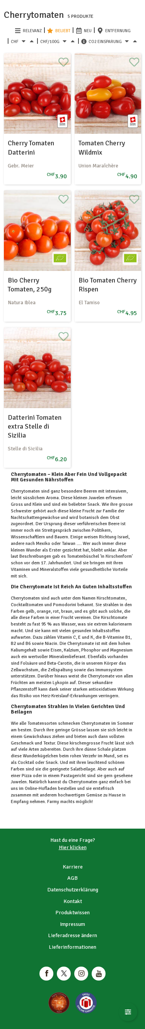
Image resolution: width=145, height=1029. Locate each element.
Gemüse (94, 795)
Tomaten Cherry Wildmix (101, 147)
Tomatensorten (42, 723)
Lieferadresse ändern (72, 935)
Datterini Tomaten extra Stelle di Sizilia (34, 426)
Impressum (72, 924)
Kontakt (72, 901)
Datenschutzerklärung (72, 889)
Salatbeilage (82, 769)
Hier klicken (73, 847)
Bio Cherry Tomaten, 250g (29, 284)
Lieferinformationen (72, 947)
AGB (72, 878)
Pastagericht (73, 776)
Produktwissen (72, 912)
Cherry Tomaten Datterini (31, 147)
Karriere (73, 867)
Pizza (26, 776)
